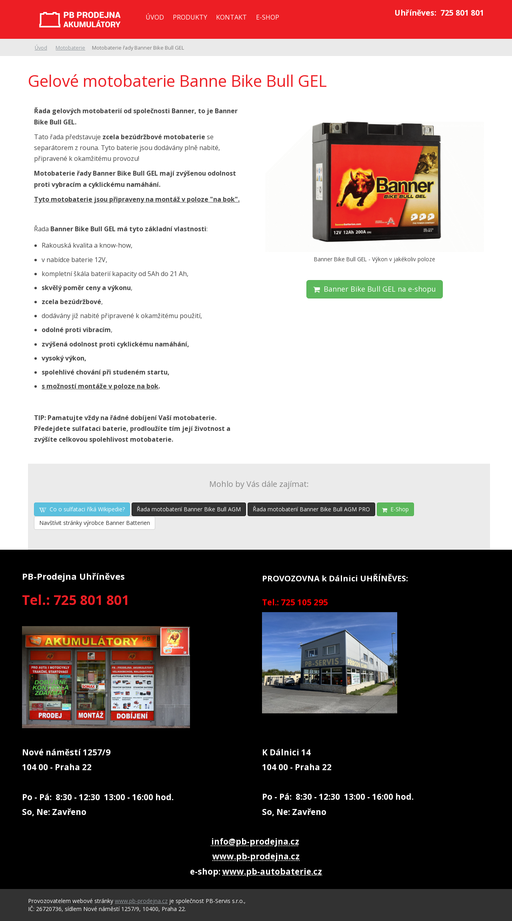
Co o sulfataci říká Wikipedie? (82, 509)
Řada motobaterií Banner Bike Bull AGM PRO (311, 509)
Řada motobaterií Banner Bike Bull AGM (189, 509)
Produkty (190, 17)
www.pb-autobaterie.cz (272, 871)
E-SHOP (267, 17)
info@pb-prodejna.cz (255, 841)
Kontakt (231, 17)
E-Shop (395, 509)
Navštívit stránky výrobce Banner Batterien (94, 523)
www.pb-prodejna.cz (256, 856)
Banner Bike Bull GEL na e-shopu (374, 289)
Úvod (155, 17)
